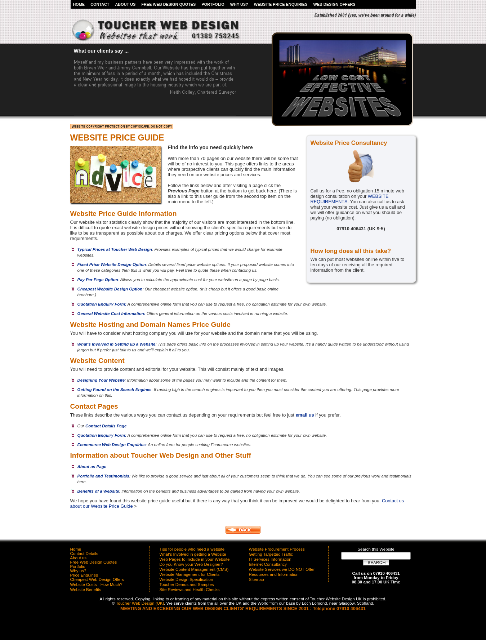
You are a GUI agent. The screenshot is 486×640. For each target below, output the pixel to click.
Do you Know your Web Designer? (191, 564)
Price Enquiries (84, 575)
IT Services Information (270, 559)
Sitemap (256, 579)
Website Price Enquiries (281, 4)
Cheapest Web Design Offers (97, 579)
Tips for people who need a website (192, 549)
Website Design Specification (186, 579)
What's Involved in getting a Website (193, 554)
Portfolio (212, 4)
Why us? (239, 4)
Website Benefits (85, 589)
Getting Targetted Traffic (271, 554)
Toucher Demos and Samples (187, 584)
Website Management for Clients (190, 574)
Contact (99, 4)
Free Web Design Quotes (168, 4)
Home (79, 4)
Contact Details (84, 553)
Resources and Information (274, 574)
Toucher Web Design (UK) (140, 603)
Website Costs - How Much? (96, 584)
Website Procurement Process (277, 549)
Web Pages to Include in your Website (195, 559)
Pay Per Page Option (97, 279)
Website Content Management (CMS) (194, 569)
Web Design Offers (334, 4)
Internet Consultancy (268, 564)
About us (125, 4)
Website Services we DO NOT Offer (282, 569)
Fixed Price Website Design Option (111, 264)
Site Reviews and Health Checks (190, 589)
